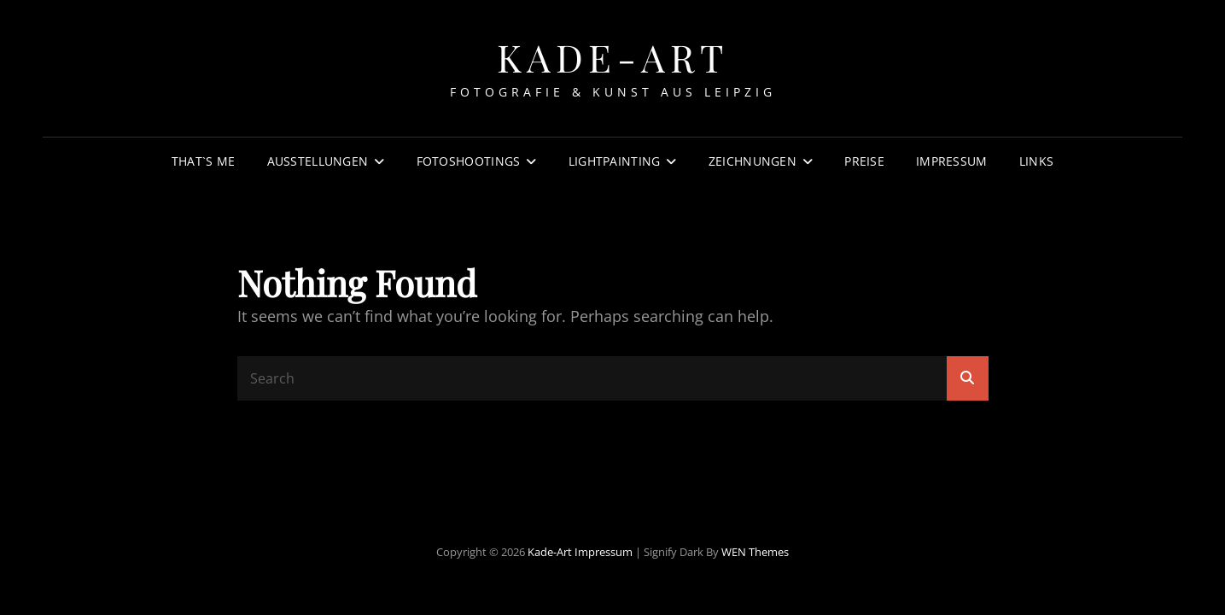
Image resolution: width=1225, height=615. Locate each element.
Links (1036, 161)
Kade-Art (613, 57)
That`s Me (204, 161)
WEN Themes (755, 551)
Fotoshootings (469, 161)
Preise (864, 161)
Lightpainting (615, 161)
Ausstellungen (318, 161)
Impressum (952, 161)
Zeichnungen (752, 161)
